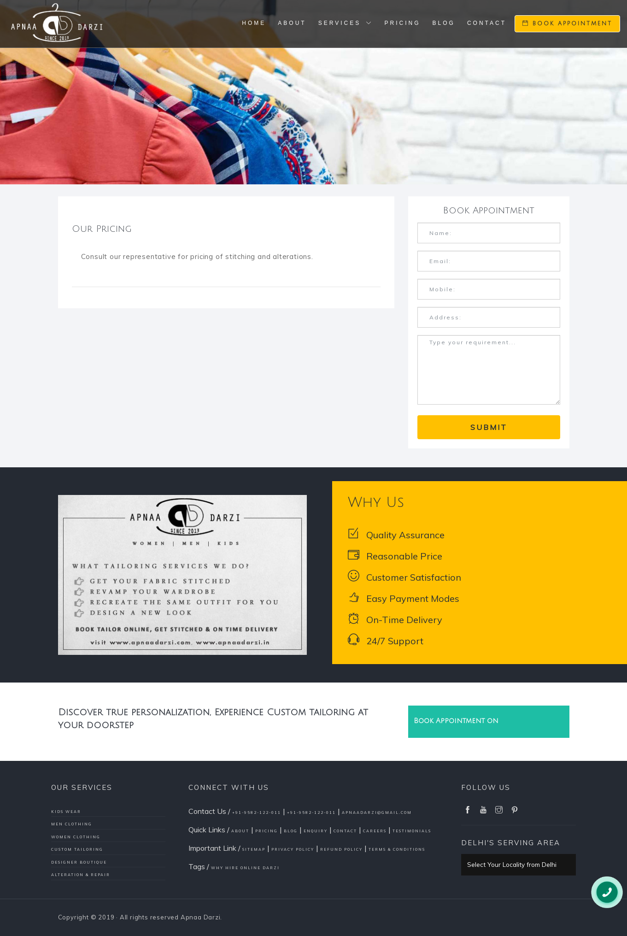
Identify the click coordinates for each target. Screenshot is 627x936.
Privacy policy (292, 849)
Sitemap (253, 849)
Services (345, 23)
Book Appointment (567, 23)
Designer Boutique (79, 862)
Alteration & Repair (80, 874)
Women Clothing (75, 837)
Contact (486, 23)
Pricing (403, 23)
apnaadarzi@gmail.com (377, 812)
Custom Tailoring (77, 849)
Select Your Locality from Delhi (512, 864)
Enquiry (316, 831)
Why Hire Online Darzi (245, 867)
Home (254, 23)
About (292, 23)
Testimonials (412, 831)
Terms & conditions (397, 849)
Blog (444, 23)
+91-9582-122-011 (256, 812)
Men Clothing (71, 824)
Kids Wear (66, 811)
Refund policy (341, 849)
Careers (375, 831)
